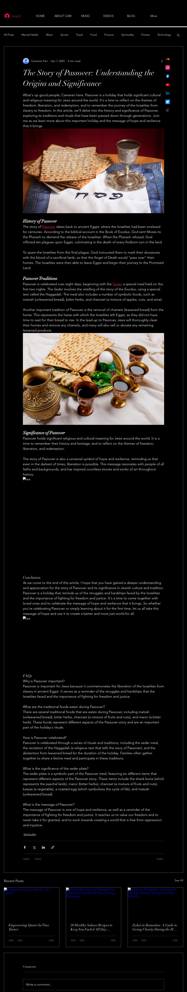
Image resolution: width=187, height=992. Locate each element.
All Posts (9, 34)
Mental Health (30, 34)
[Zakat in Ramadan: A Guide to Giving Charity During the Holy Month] (155, 903)
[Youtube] (167, 84)
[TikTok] (167, 110)
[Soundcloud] (167, 59)
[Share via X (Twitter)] (34, 847)
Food (93, 34)
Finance (109, 34)
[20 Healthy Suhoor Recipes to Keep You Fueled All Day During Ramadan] (93, 903)
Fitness (145, 34)
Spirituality (127, 34)
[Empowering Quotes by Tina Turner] (31, 903)
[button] (178, 34)
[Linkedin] (167, 93)
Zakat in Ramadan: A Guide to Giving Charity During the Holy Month (154, 927)
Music (49, 34)
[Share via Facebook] (25, 847)
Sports (64, 34)
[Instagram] (167, 67)
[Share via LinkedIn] (43, 847)
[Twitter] (167, 102)
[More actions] (162, 61)
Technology (164, 34)
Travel (79, 34)
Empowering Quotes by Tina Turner (29, 927)
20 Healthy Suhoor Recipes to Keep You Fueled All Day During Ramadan (91, 927)
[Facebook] (167, 76)
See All (179, 880)
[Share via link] (53, 847)
